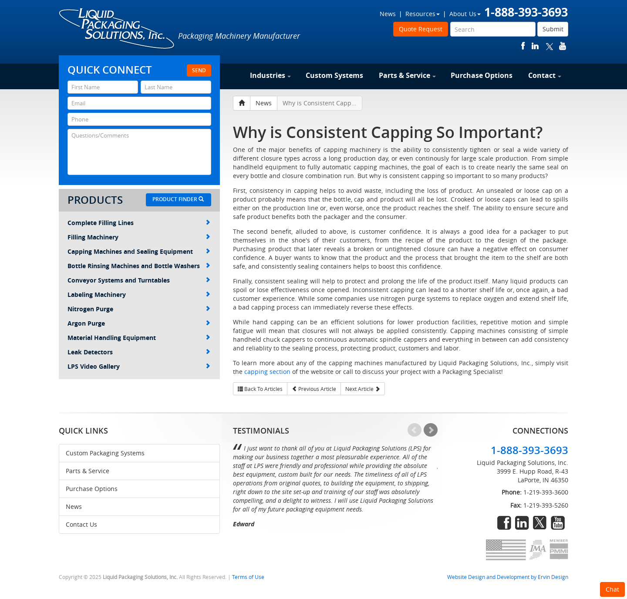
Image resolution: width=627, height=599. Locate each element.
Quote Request (420, 29)
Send (199, 70)
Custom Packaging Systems (105, 453)
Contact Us (81, 524)
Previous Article (314, 388)
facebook (523, 46)
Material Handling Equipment (138, 337)
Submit (553, 29)
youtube (562, 46)
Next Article (362, 388)
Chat (612, 589)
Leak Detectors (138, 352)
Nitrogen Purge (138, 309)
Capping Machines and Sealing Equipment (138, 251)
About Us (465, 14)
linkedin (535, 46)
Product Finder (178, 199)
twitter (549, 46)
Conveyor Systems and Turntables (138, 280)
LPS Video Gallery (138, 366)
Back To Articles (260, 388)
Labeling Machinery (138, 294)
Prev (414, 430)
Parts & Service (407, 75)
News (388, 14)
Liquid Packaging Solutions (117, 29)
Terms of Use (248, 577)
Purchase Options (481, 75)
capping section (267, 371)
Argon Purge (138, 323)
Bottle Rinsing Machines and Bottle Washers (138, 266)
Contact (544, 75)
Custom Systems (334, 75)
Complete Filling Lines (138, 223)
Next (431, 430)
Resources (422, 14)
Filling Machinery (138, 237)
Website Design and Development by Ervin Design (507, 577)
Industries (270, 75)
